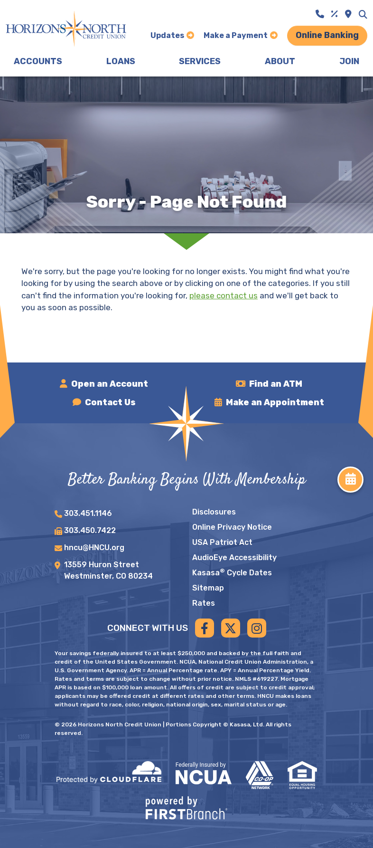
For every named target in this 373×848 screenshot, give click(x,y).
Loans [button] (120, 61)
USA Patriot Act (222, 542)
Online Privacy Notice (232, 527)
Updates (167, 35)
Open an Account (109, 384)
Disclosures (214, 511)
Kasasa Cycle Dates (232, 572)
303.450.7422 (90, 530)
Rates (203, 603)
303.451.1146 (88, 513)
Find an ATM (275, 384)
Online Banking (327, 35)
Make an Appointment (275, 402)
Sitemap (208, 587)
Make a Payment (236, 35)
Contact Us (110, 402)
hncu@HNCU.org (94, 547)
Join (349, 61)
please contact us (223, 295)
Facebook (204, 628)
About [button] (280, 61)
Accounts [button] (38, 61)
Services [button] (200, 61)
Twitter (230, 628)
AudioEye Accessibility (234, 557)
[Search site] (363, 14)
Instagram (256, 628)
